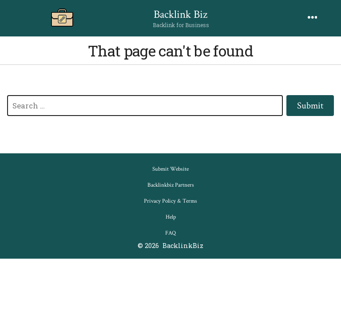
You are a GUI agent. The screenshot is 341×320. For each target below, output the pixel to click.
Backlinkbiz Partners (170, 185)
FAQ (170, 233)
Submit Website (170, 169)
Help (171, 217)
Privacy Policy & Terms (170, 201)
